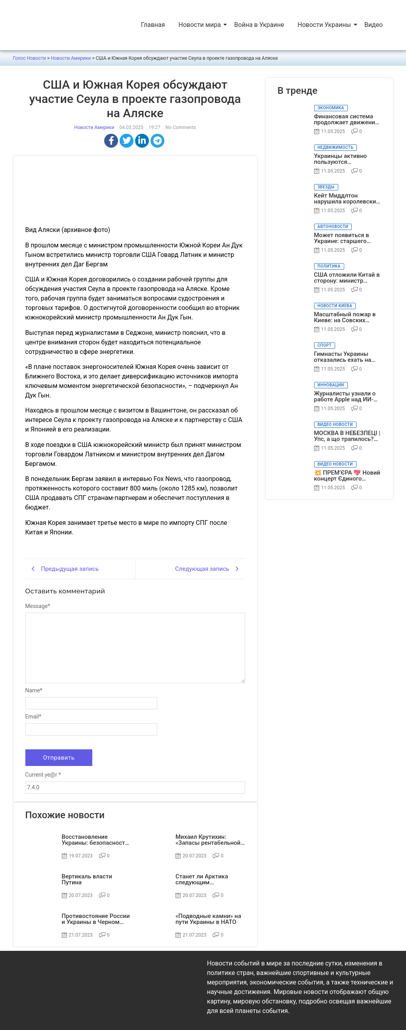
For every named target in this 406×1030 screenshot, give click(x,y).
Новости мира (200, 25)
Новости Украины (325, 25)
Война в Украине (259, 25)
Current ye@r (43, 774)
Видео (373, 25)
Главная (153, 25)
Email (33, 716)
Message (37, 606)
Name (33, 690)
